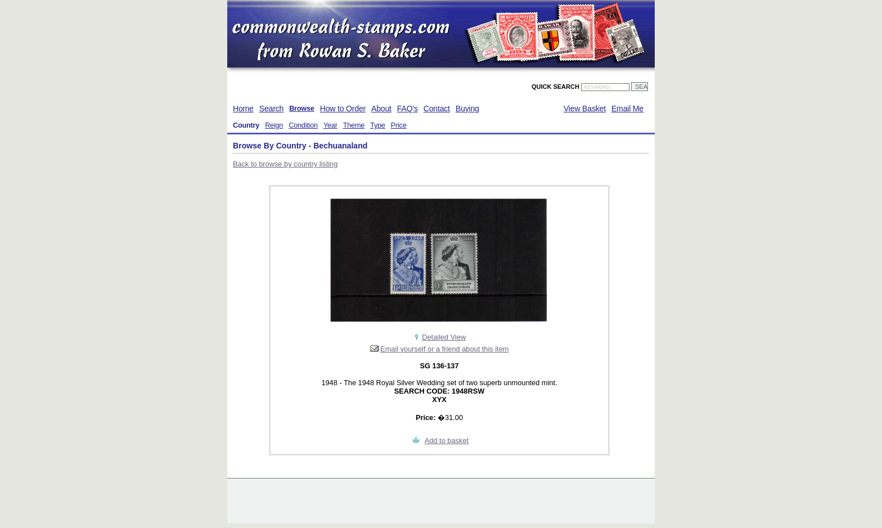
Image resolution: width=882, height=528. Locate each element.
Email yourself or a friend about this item (444, 349)
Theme (353, 125)
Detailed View (444, 337)
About (381, 108)
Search (271, 108)
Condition (303, 125)
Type (377, 125)
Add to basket (447, 440)
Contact (437, 108)
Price (399, 125)
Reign (274, 125)
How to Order (343, 108)
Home (243, 108)
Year (330, 125)
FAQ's (407, 108)
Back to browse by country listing (285, 164)
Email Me (627, 108)
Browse (301, 108)
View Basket (585, 108)
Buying (467, 108)
